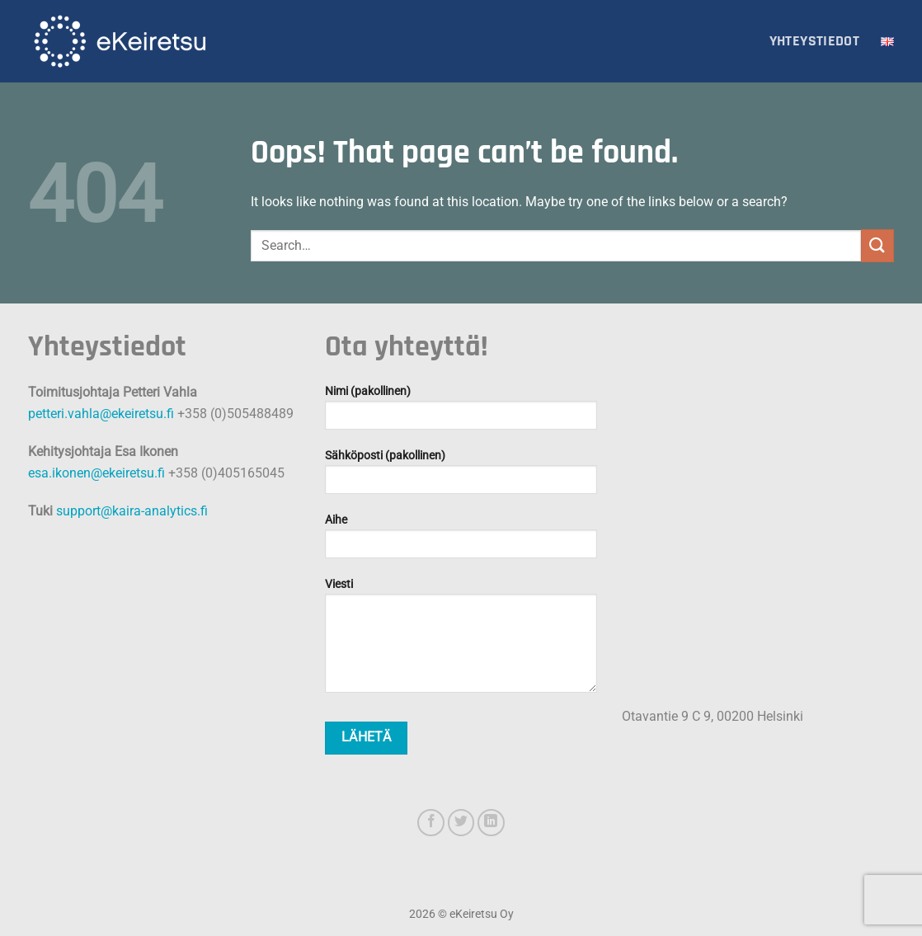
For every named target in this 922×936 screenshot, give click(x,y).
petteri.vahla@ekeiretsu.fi (101, 413)
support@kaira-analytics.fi (132, 511)
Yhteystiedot (814, 41)
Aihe (461, 541)
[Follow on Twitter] (461, 822)
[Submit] (877, 245)
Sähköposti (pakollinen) (461, 477)
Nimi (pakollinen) (461, 412)
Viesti (461, 640)
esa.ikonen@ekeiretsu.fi (96, 473)
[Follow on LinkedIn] (491, 822)
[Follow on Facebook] (431, 822)
